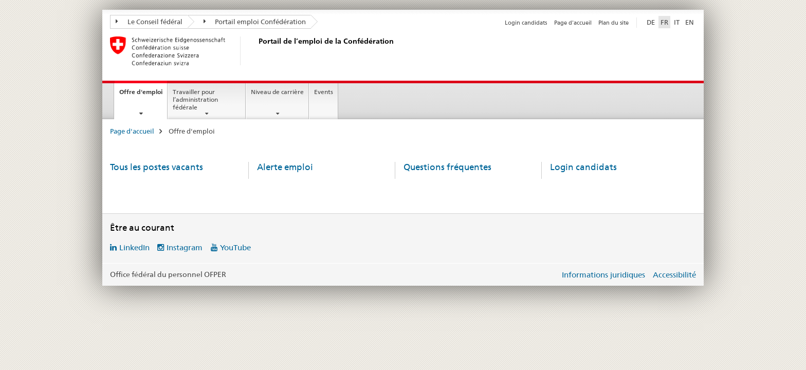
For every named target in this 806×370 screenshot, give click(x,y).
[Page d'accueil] (256, 50)
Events (323, 92)
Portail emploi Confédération (255, 21)
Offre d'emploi (143, 95)
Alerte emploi (285, 167)
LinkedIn (134, 247)
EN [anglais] (689, 22)
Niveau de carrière (277, 92)
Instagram (185, 247)
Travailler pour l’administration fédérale (195, 99)
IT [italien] (677, 22)
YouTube (235, 247)
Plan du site (613, 22)
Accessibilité (674, 275)
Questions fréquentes (447, 167)
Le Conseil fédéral (149, 21)
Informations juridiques (603, 275)
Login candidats (526, 22)
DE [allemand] (651, 22)
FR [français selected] (664, 22)
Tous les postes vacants (156, 167)
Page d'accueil (573, 22)
